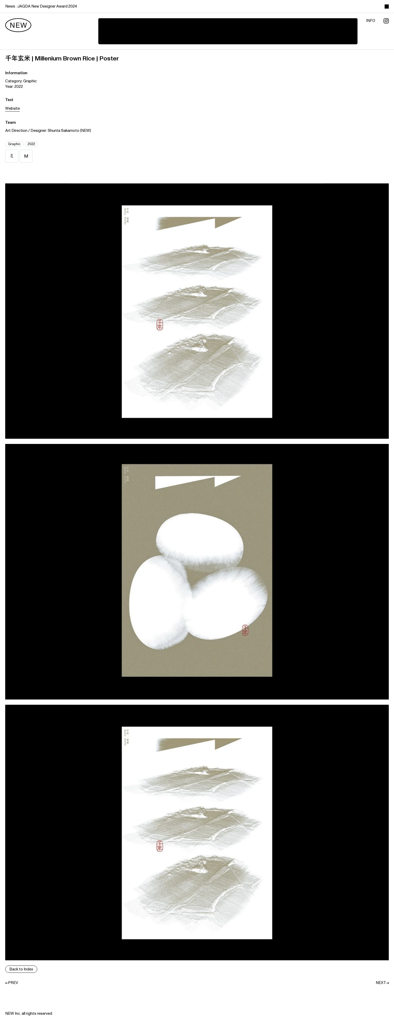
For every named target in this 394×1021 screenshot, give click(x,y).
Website (12, 108)
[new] (18, 25)
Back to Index (21, 969)
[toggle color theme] (387, 6)
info (370, 20)
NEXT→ (382, 983)
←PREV (11, 983)
